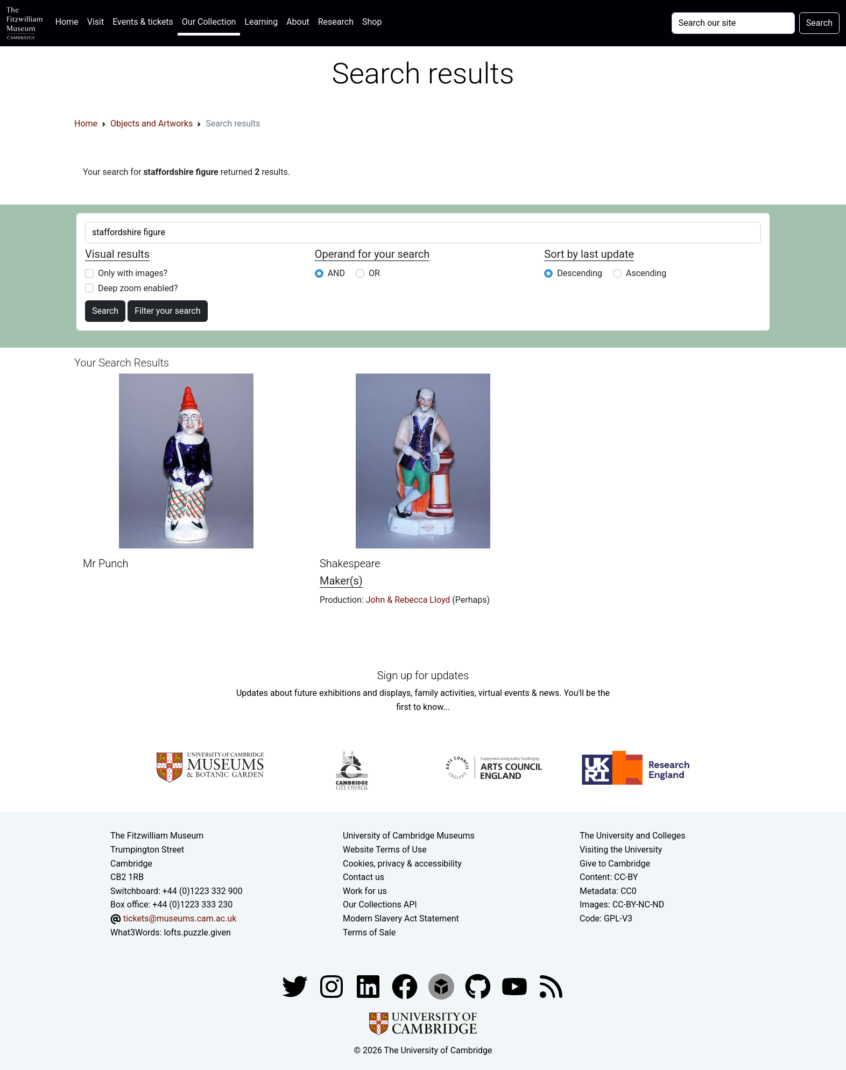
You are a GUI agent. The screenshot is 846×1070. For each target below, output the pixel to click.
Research (336, 22)
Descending (579, 273)
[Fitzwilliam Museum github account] (479, 986)
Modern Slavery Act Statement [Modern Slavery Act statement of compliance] (401, 918)
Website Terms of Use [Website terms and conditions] (385, 849)
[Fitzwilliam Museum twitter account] (296, 986)
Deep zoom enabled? (138, 288)
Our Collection (209, 22)
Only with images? (132, 273)
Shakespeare (350, 563)
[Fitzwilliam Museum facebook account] (369, 986)
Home (69, 21)
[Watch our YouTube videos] (515, 986)
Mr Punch (105, 563)
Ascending (646, 273)
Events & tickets (142, 22)
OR (374, 273)
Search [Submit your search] (819, 23)
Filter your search (167, 311)
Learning (261, 22)
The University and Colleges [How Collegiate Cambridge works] (632, 835)
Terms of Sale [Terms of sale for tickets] (369, 932)
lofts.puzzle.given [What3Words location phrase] (197, 932)
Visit (95, 22)
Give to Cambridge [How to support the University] (615, 863)
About (297, 22)
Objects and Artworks (151, 123)
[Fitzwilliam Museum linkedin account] (405, 986)
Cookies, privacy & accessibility (402, 863)
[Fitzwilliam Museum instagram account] (332, 986)
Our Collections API (380, 904)
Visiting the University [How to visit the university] (621, 849)
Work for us (365, 891)
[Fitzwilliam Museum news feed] (551, 986)
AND (336, 273)
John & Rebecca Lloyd (409, 600)
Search (105, 311)
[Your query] (733, 23)
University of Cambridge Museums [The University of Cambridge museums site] (409, 835)
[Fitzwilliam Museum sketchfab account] (442, 986)
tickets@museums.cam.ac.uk (179, 918)
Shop (372, 22)
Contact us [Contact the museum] (363, 877)
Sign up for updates (423, 675)
